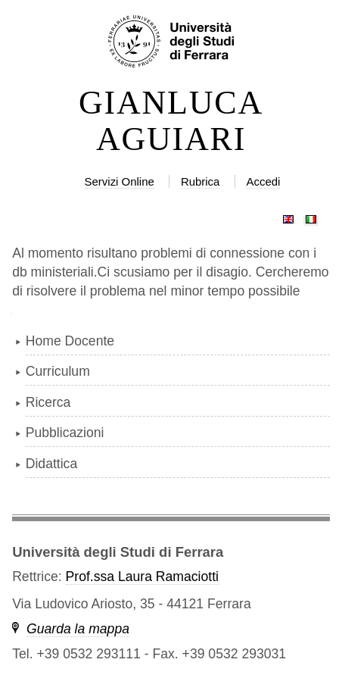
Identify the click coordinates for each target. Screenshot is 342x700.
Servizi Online (119, 181)
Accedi (263, 181)
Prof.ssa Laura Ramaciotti (142, 576)
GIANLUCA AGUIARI (171, 121)
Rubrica (200, 181)
